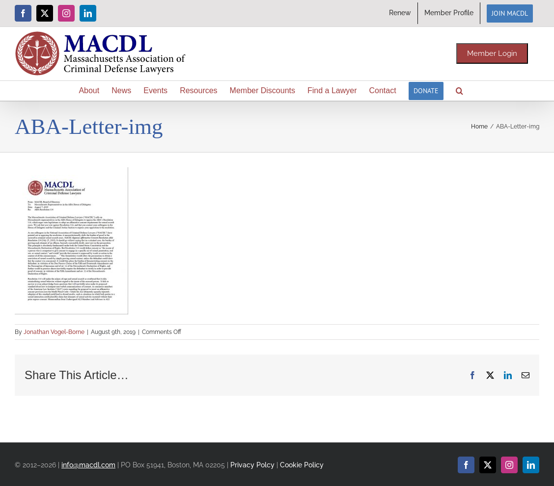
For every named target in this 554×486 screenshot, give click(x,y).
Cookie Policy (302, 464)
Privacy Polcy (252, 464)
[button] (459, 91)
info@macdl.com (88, 464)
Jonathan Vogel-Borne (54, 332)
